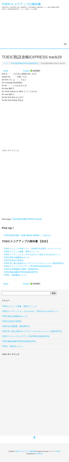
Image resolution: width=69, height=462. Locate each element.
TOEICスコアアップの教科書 (21, 4)
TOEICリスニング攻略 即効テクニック (21, 252)
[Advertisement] (34, 30)
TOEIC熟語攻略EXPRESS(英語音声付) (21, 272)
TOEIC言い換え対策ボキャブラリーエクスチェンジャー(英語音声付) (34, 263)
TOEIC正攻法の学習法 (13, 260)
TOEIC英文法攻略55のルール (16, 257)
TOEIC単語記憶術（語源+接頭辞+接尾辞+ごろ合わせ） (28, 235)
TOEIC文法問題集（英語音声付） (16, 326)
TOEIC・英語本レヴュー (12, 346)
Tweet (5, 71)
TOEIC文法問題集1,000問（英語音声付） (22, 269)
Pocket (26, 71)
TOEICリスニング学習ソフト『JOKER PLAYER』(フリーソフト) (32, 249)
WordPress (39, 454)
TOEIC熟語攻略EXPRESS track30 (27, 219)
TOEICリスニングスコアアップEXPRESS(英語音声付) (27, 266)
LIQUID (57, 451)
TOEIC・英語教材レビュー (15, 275)
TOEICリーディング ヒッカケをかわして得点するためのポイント (32, 254)
